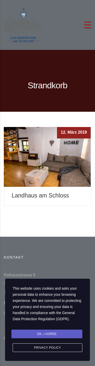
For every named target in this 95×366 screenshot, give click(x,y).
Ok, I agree (47, 334)
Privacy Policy (47, 347)
